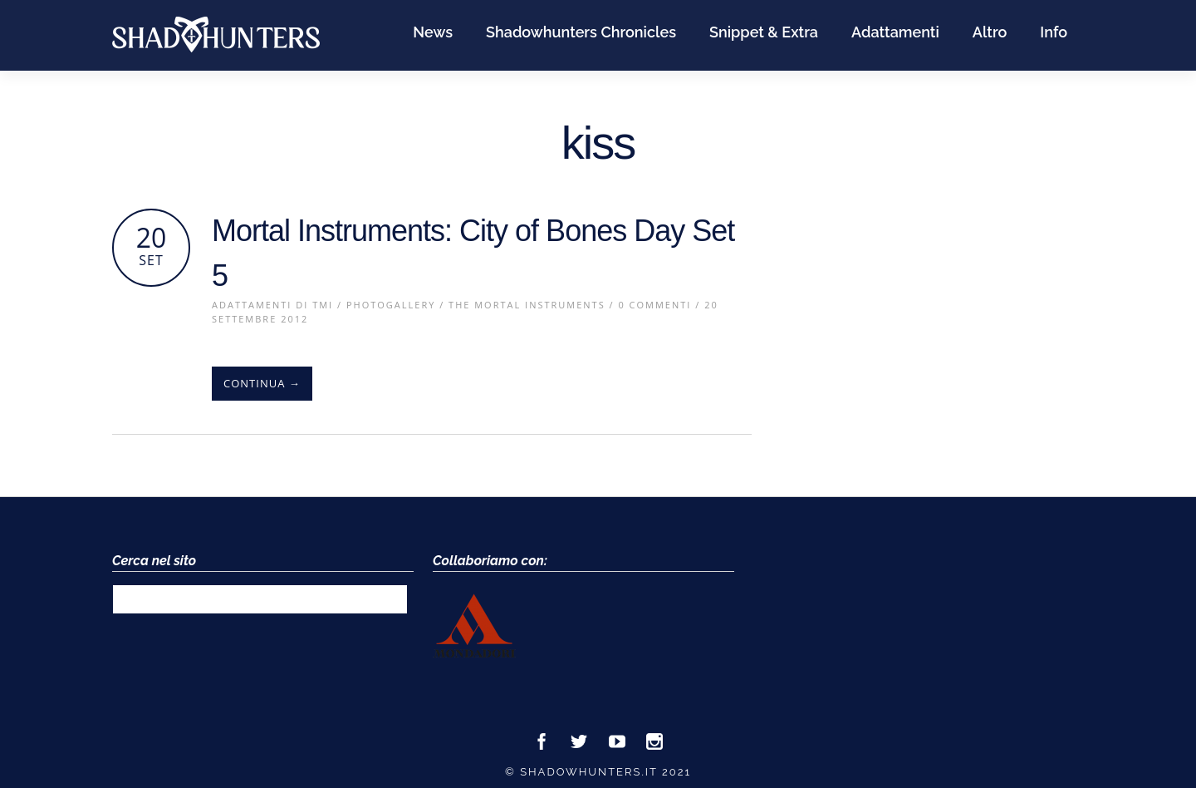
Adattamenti (895, 32)
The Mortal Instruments (526, 304)
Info (1053, 32)
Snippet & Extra (763, 32)
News (433, 32)
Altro (990, 32)
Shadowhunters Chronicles (581, 32)
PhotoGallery (390, 304)
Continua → (262, 383)
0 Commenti (654, 304)
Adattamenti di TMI (272, 304)
